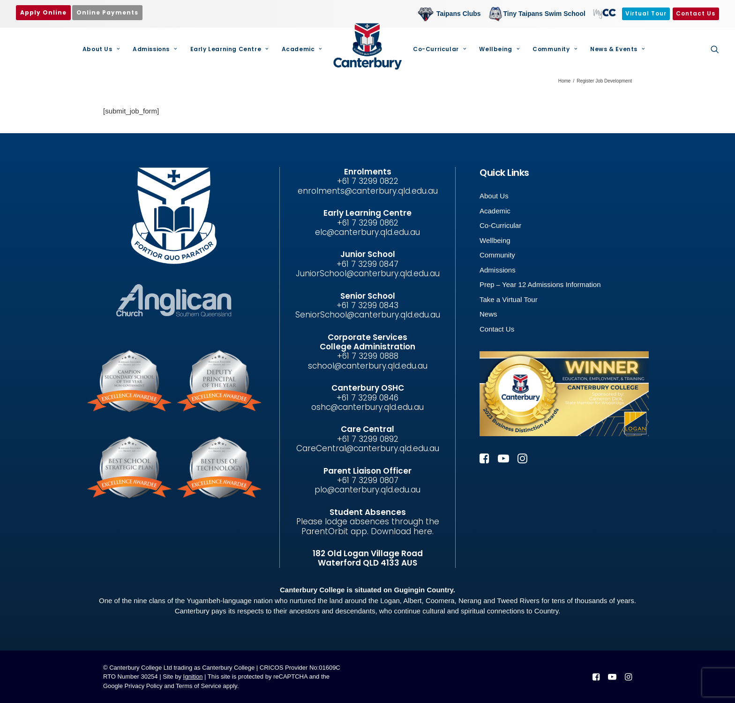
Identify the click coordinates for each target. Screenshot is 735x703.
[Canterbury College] (367, 46)
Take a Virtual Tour (509, 299)
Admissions (155, 49)
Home (564, 80)
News (488, 314)
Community (554, 49)
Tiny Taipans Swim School (544, 13)
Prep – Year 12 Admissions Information (540, 284)
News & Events (617, 49)
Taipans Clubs (458, 13)
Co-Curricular (439, 49)
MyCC (603, 13)
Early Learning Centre (229, 49)
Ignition (193, 676)
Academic (302, 49)
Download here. (402, 531)
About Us (101, 49)
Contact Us (497, 329)
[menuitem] (452, 13)
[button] (715, 49)
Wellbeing (499, 49)
